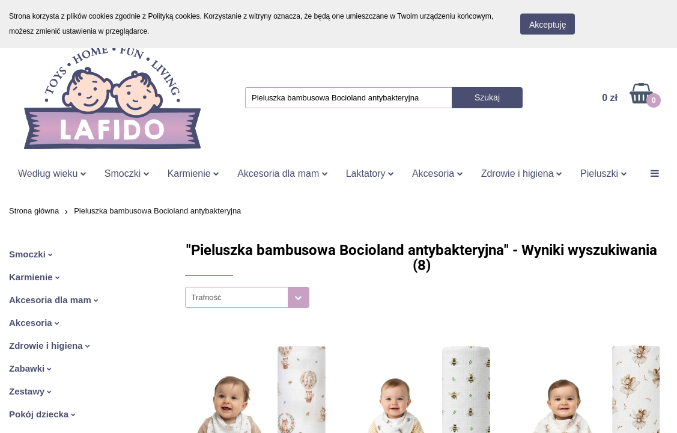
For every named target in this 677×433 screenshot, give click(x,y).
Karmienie (193, 173)
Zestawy (30, 391)
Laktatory (370, 173)
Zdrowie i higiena (521, 173)
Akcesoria (437, 173)
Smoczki (127, 173)
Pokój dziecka (42, 414)
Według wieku (52, 173)
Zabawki (30, 368)
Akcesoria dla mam (282, 173)
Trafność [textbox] (207, 297)
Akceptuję (547, 24)
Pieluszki (603, 173)
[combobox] (247, 297)
